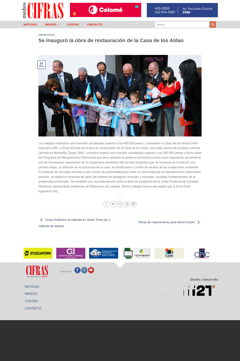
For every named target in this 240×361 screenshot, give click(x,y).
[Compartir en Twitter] (113, 204)
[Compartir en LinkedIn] (134, 204)
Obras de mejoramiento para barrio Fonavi (170, 222)
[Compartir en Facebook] (107, 204)
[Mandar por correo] (120, 204)
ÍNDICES (52, 24)
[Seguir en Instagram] (84, 270)
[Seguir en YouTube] (91, 270)
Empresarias (46, 35)
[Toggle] (163, 294)
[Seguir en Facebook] (77, 270)
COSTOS (73, 24)
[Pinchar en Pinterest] (127, 204)
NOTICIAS (30, 24)
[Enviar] (213, 24)
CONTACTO (95, 24)
